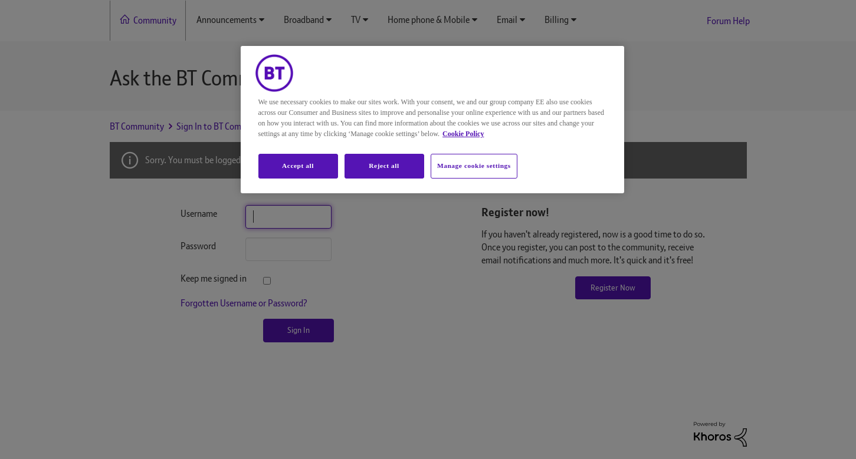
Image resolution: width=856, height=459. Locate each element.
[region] (432, 119)
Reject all (384, 165)
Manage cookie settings (474, 165)
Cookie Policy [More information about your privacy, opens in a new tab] (463, 134)
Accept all (298, 165)
